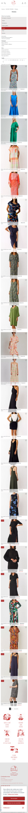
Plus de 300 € (4, 55)
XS (17, 60)
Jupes (3, 20)
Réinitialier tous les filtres (6, 64)
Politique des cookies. (13, 794)
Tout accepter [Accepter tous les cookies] (14, 798)
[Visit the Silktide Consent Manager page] (23, 807)
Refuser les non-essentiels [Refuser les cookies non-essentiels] (14, 803)
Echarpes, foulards (6, 18)
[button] (2, 3)
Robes (3, 28)
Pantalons (4, 23)
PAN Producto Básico (6, 44)
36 (12, 60)
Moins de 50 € (4, 50)
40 (15, 60)
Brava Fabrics (4, 42)
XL (3, 61)
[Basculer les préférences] (6, 808)
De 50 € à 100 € (5, 51)
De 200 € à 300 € (5, 54)
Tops (3, 30)
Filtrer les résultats (5, 16)
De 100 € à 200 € (5, 53)
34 (10, 60)
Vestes (3, 33)
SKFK (2, 45)
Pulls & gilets (5, 25)
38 (13, 60)
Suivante (16, 708)
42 (22, 60)
